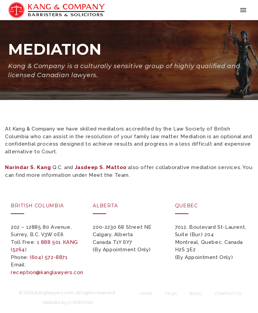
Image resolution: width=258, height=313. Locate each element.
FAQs (171, 293)
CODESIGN (80, 302)
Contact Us (228, 293)
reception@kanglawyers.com (48, 272)
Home (146, 293)
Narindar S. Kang (28, 167)
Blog (195, 293)
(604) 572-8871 (49, 257)
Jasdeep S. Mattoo (101, 167)
